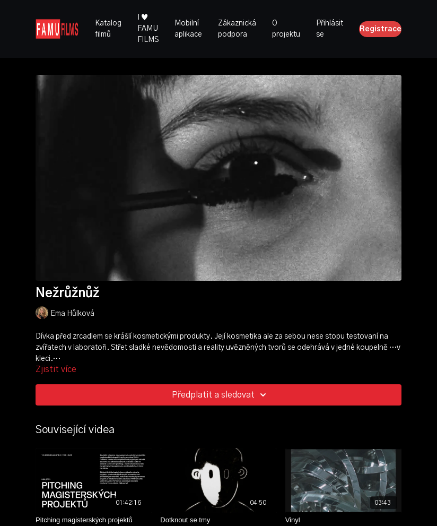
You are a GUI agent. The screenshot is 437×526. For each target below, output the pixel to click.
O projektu (286, 29)
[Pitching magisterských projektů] (94, 520)
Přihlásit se (329, 29)
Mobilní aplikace (188, 29)
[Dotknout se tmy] (218, 520)
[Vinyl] (343, 520)
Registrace (380, 29)
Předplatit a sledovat (220, 395)
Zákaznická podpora (237, 29)
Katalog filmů (108, 29)
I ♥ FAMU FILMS (148, 29)
